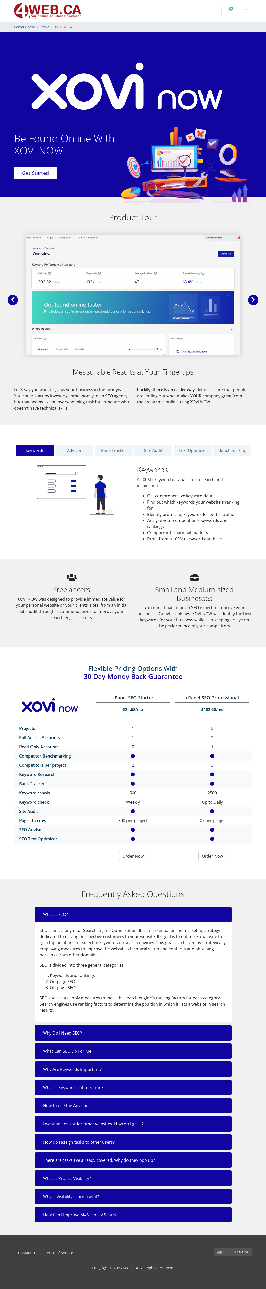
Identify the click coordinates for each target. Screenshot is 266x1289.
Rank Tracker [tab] (113, 450)
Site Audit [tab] (153, 450)
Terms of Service (59, 1252)
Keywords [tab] (34, 450)
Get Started (35, 172)
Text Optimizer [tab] (193, 450)
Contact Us (27, 1252)
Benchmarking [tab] (232, 450)
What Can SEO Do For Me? (68, 1051)
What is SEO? (55, 914)
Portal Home (24, 27)
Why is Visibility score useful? (71, 1196)
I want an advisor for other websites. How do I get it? (93, 1124)
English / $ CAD (233, 1251)
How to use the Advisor (65, 1106)
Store (44, 27)
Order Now (133, 856)
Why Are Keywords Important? (72, 1069)
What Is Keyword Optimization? (73, 1087)
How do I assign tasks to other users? (79, 1142)
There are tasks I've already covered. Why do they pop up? (99, 1160)
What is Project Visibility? (67, 1178)
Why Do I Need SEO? (62, 1033)
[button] (13, 300)
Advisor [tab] (74, 450)
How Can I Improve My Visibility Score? (80, 1215)
